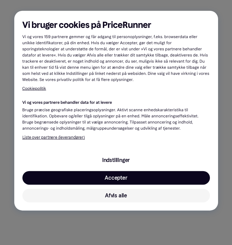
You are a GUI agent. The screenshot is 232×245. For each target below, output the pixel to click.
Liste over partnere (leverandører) (53, 137)
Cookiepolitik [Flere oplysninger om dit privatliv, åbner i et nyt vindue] (34, 88)
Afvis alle (116, 195)
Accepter (116, 178)
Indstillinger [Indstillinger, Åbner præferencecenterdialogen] (116, 160)
